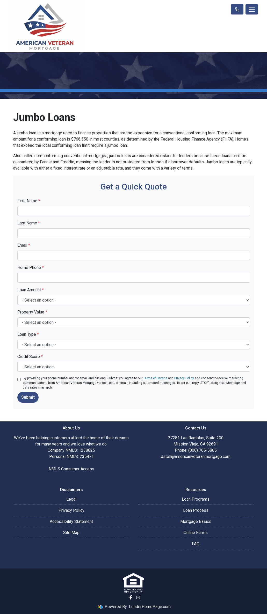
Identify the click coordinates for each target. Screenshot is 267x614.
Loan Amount (30, 289)
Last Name (28, 223)
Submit (28, 397)
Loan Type (28, 334)
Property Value (32, 312)
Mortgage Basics (195, 521)
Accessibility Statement (71, 521)
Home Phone (30, 267)
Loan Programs (196, 499)
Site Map (71, 532)
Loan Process (195, 510)
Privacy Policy (184, 378)
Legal (71, 499)
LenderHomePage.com (150, 606)
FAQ (195, 543)
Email (23, 245)
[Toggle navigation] (252, 9)
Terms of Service (155, 378)
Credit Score (30, 356)
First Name (28, 200)
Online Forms (196, 532)
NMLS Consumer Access (71, 468)
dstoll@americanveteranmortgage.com (195, 456)
